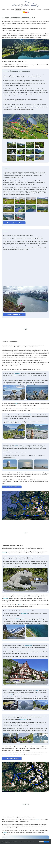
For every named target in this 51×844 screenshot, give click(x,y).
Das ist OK (47, 841)
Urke (37, 690)
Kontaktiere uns (46, 9)
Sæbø (28, 716)
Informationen (32, 9)
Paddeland (4, 552)
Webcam (39, 9)
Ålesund (38, 819)
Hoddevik (29, 414)
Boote (12, 9)
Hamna (3, 9)
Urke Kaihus (10, 694)
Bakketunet (5, 598)
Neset (8, 9)
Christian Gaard (22, 719)
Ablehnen (41, 841)
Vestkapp (16, 445)
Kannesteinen (17, 373)
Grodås (20, 604)
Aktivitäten (18, 9)
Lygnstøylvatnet (26, 610)
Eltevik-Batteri (22, 473)
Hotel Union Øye (28, 645)
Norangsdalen (24, 613)
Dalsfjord (25, 9)
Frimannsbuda (37, 408)
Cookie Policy (8, 842)
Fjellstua (5, 832)
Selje (16, 403)
